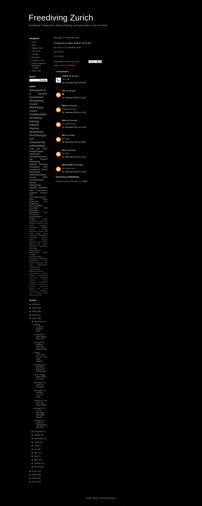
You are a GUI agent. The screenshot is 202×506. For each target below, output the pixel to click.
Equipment (36, 57)
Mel (63, 135)
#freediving (36, 131)
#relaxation (43, 258)
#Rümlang (33, 210)
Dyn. (31, 190)
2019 (34, 478)
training (34, 121)
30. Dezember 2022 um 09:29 (74, 142)
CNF (45, 221)
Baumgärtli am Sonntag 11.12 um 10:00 (40, 393)
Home (34, 42)
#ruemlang (37, 293)
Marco (64, 105)
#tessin (32, 263)
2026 (34, 304)
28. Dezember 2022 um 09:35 (74, 83)
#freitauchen (35, 185)
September (39, 438)
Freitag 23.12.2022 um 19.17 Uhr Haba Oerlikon (40, 356)
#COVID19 (33, 214)
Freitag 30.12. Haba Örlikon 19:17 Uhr (40, 336)
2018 (34, 482)
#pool (31, 199)
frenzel (44, 242)
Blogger (112, 498)
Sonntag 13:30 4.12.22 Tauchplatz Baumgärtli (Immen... (40, 412)
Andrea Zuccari (38, 240)
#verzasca (39, 263)
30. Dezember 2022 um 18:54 (74, 172)
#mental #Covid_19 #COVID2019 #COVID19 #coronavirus (38, 282)
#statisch (43, 193)
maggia (38, 233)
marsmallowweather (37, 197)
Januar (37, 467)
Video (31, 233)
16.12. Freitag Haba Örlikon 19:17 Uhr (40, 377)
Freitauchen (34, 204)
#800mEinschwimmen (36, 271)
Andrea (65, 76)
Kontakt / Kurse (38, 60)
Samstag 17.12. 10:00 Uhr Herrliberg (40, 384)
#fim (36, 278)
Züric (39, 242)
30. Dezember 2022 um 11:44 (74, 157)
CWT (44, 148)
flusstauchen (34, 221)
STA (45, 167)
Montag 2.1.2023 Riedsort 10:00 (38, 327)
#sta (45, 201)
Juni (36, 449)
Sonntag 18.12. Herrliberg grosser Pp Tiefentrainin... (40, 368)
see (38, 148)
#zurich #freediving (67, 65)
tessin (41, 221)
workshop (32, 236)
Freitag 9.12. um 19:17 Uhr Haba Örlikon (40, 402)
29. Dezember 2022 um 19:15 (74, 112)
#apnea (34, 128)
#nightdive (33, 193)
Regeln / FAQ (37, 48)
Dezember (38, 321)
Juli (35, 446)
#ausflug (32, 275)
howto (85, 181)
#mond (40, 231)
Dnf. (45, 212)
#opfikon (32, 286)
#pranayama (33, 258)
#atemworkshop (35, 250)
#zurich (32, 177)
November (38, 431)
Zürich (33, 110)
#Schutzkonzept (34, 273)
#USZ (45, 199)
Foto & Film (36, 51)
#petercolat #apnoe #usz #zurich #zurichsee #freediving (38, 289)
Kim (64, 150)
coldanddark (37, 145)
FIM (46, 231)
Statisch (33, 164)
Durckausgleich (35, 217)
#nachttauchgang (37, 174)
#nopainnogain (36, 151)
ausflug (32, 219)
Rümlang (32, 223)
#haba (45, 252)
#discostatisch (34, 252)
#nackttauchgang (35, 256)
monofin (33, 187)
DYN (45, 177)
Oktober (37, 435)
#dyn (31, 195)
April (36, 456)
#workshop (33, 238)
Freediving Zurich (61, 17)
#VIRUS (44, 273)
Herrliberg (35, 117)
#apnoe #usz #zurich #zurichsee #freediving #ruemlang (38, 246)
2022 (34, 318)
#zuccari (44, 238)
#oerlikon (43, 187)
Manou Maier (67, 165)
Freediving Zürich (38, 169)
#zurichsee (34, 154)
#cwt (31, 148)
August (37, 442)
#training (43, 164)
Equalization (34, 212)
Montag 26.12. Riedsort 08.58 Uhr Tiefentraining (40, 345)
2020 (34, 475)
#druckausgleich (35, 206)
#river (31, 293)
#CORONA (43, 236)
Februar (37, 463)
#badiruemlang (42, 275)
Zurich (33, 104)
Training (35, 54)
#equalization (42, 190)
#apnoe (34, 124)
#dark (31, 278)
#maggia (32, 254)
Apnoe (32, 182)
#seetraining (37, 142)
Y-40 (39, 295)
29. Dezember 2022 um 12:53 (74, 98)
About (34, 45)
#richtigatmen (34, 261)
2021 (34, 471)
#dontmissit (34, 172)
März (36, 460)
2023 (34, 315)
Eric (64, 91)
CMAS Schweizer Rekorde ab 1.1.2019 (39, 65)
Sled (36, 295)
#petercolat (33, 201)
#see (45, 261)
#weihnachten (42, 265)
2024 (34, 311)
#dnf (45, 208)
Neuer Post (36, 71)
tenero (45, 233)
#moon (44, 219)
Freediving (34, 167)
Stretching (33, 242)
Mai (36, 453)
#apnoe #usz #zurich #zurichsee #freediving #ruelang (38, 225)
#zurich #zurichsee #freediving (38, 97)
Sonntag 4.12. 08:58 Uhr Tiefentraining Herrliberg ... (40, 423)
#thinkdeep (36, 107)
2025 (34, 308)
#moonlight (33, 208)
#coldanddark (38, 114)
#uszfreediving (36, 180)
